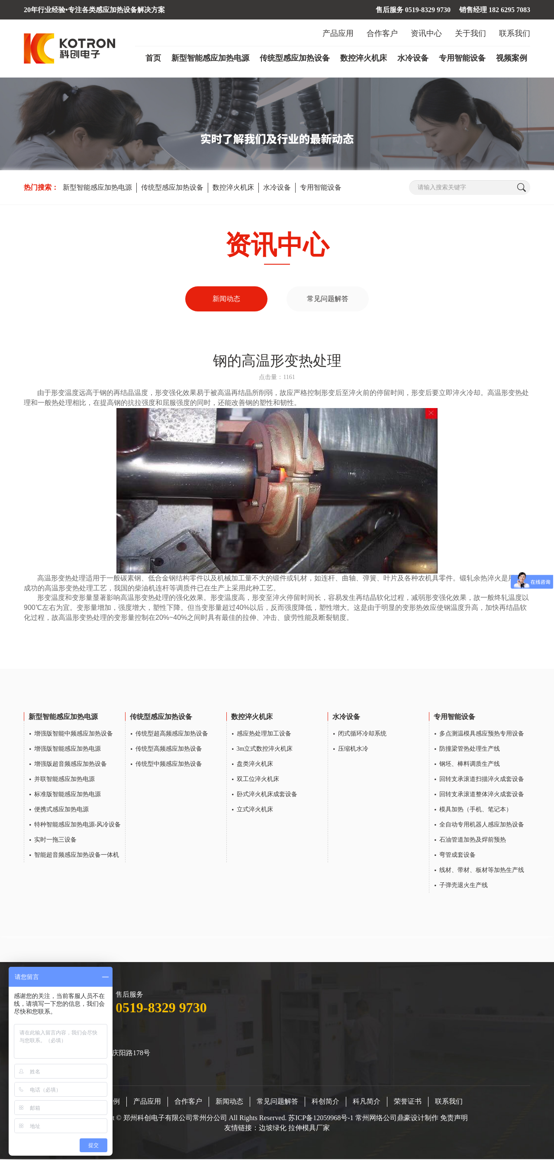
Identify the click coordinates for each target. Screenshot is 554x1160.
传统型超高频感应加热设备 (171, 735)
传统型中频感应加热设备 (168, 765)
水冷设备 (412, 58)
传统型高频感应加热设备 (168, 750)
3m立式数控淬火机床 (265, 750)
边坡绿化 (273, 1128)
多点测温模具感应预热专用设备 (481, 735)
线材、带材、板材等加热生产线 (481, 871)
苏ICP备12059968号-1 (321, 1119)
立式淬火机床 (255, 810)
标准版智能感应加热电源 (67, 795)
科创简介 (325, 1102)
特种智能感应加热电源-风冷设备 (77, 826)
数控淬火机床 (363, 58)
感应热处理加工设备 (264, 735)
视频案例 (511, 58)
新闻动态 (226, 299)
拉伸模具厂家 (309, 1128)
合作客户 (382, 33)
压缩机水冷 (353, 750)
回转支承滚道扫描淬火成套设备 (481, 780)
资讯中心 (426, 33)
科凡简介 (366, 1102)
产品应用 (338, 33)
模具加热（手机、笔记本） (475, 810)
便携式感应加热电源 (61, 810)
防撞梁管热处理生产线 (469, 750)
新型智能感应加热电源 (210, 58)
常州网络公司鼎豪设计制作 (396, 1119)
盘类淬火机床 (255, 765)
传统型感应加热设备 (295, 58)
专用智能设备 (462, 58)
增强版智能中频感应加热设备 (73, 735)
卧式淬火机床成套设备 (267, 795)
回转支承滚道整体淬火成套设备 (481, 795)
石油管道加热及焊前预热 (472, 841)
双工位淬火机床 (258, 780)
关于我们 (470, 33)
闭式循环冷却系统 (362, 735)
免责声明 (454, 1119)
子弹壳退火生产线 (463, 886)
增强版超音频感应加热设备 (70, 765)
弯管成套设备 (457, 856)
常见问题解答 (327, 299)
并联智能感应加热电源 (64, 780)
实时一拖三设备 (55, 841)
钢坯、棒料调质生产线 (469, 765)
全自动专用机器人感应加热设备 (481, 826)
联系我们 (514, 33)
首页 (153, 58)
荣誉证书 (408, 1102)
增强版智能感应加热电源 (67, 750)
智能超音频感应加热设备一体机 (76, 856)
